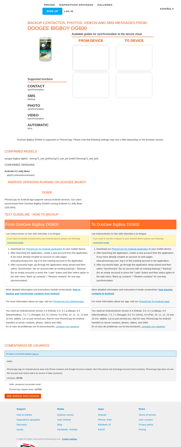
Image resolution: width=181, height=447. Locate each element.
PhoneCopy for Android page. (72, 305)
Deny (94, 441)
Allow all (79, 441)
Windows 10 (105, 428)
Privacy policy (146, 428)
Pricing (50, 6)
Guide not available (91, 85)
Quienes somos (65, 419)
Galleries (102, 6)
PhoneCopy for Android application (46, 248)
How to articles (25, 419)
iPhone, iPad (105, 424)
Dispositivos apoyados (76, 6)
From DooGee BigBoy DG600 (91, 58)
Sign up (121, 6)
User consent (146, 424)
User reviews (64, 424)
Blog (59, 428)
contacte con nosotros (69, 330)
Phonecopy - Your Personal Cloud (22, 9)
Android (102, 419)
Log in (49, 13)
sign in (38, 357)
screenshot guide (26, 242)
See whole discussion (22, 400)
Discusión (22, 428)
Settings (108, 441)
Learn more (163, 436)
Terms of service (147, 419)
